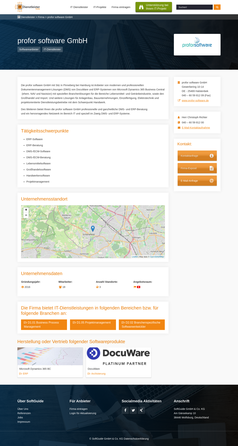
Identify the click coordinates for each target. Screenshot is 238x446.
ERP (25, 373)
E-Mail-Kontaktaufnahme (196, 127)
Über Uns (22, 408)
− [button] (26, 215)
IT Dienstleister (79, 7)
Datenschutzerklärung (136, 438)
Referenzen (24, 413)
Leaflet (135, 257)
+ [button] (26, 210)
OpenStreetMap (157, 257)
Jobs (20, 417)
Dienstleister (28, 17)
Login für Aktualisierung (83, 413)
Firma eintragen (121, 7)
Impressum (23, 421)
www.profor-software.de (195, 100)
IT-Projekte (99, 7)
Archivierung (81, 373)
